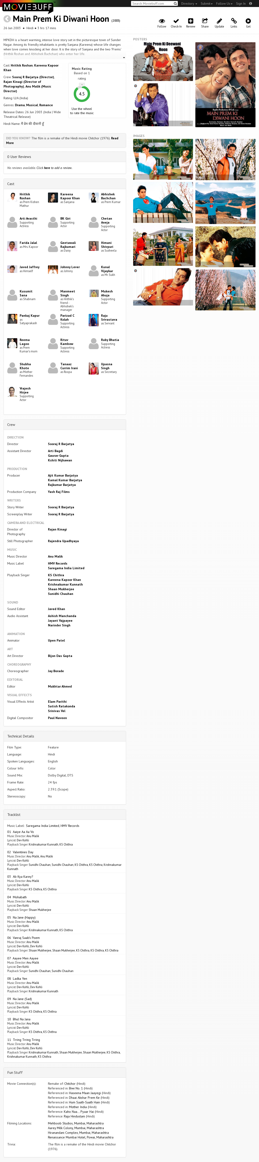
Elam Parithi (57, 701)
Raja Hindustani (74, 1116)
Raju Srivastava (109, 317)
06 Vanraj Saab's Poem (23, 938)
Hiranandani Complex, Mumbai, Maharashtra (78, 1132)
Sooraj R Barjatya (61, 444)
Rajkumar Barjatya (62, 485)
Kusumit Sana (26, 293)
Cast (11, 183)
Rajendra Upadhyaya (63, 541)
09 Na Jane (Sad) (19, 999)
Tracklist (14, 814)
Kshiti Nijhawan (60, 460)
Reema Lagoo (25, 342)
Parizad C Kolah (67, 317)
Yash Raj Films (59, 492)
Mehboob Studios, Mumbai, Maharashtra (76, 1123)
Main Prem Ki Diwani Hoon (61, 18)
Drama (20, 105)
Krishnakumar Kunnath (65, 584)
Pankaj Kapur (30, 315)
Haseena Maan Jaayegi (85, 1093)
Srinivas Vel (56, 711)
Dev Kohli (23, 840)
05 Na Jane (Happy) (21, 917)
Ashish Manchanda (62, 616)
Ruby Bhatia (110, 340)
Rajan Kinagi (57, 529)
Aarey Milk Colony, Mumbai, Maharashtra (76, 1128)
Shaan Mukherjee (61, 589)
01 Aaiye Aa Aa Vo (20, 832)
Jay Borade (56, 671)
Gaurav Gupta (58, 455)
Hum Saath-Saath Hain (84, 1102)
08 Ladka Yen (17, 978)
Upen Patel (56, 640)
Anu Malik (55, 556)
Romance (46, 105)
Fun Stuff (15, 1072)
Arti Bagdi (55, 451)
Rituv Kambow (66, 342)
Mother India (78, 1107)
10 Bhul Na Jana (18, 1019)
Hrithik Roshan (22, 65)
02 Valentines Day (20, 852)
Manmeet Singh (67, 293)
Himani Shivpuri (107, 245)
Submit (207, 3)
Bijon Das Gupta (60, 656)
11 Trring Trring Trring (23, 1040)
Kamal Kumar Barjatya (65, 480)
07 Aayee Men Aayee (22, 958)
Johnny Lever (70, 267)
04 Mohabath (17, 897)
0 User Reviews (19, 156)
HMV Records (57, 563)
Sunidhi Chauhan (60, 594)
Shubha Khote (25, 366)
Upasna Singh (106, 366)
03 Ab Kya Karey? (20, 876)
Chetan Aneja (106, 220)
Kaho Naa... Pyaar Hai (79, 1111)
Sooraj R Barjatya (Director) (33, 77)
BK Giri (65, 218)
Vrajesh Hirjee (25, 390)
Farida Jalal (28, 243)
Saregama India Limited (66, 568)
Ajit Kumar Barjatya (63, 475)
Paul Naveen (57, 718)
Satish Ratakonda (61, 706)
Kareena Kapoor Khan (70, 196)
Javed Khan (56, 609)
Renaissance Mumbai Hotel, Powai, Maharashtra (80, 1137)
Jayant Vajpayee (60, 620)
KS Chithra (56, 575)
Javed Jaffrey (30, 267)
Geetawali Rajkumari (68, 245)
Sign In (241, 3)
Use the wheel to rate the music (82, 111)
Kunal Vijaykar (107, 269)
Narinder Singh (59, 625)
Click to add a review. (54, 168)
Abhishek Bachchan (108, 196)
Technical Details (20, 736)
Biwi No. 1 (76, 1088)
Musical (32, 105)
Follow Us (224, 3)
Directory (189, 3)
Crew (11, 424)
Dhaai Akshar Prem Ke (84, 1097)
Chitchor (70, 1083)
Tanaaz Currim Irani (69, 366)
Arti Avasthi (28, 218)
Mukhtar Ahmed (60, 686)
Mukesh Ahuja (107, 293)
